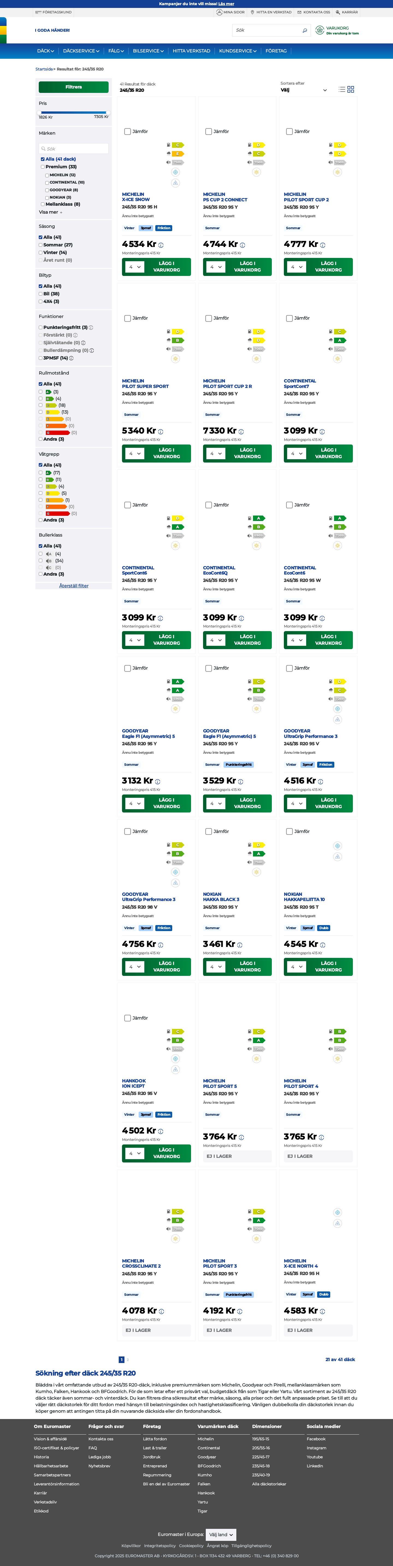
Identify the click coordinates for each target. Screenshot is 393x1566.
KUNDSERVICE (235, 51)
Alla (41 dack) (61, 159)
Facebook (316, 1439)
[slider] (39, 112)
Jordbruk (151, 1457)
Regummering (157, 1475)
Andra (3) (53, 439)
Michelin (206, 1439)
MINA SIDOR (230, 12)
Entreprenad (155, 1466)
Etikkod (41, 1511)
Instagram (316, 1448)
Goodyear (207, 1457)
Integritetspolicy (160, 1545)
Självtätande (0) (61, 342)
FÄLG (114, 51)
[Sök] (266, 30)
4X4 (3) (51, 301)
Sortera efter (293, 83)
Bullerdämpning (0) (65, 350)
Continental (209, 1448)
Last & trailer (155, 1448)
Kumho (205, 1475)
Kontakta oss (313, 12)
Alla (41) (52, 237)
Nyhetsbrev (99, 1466)
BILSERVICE (146, 51)
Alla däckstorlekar (269, 1484)
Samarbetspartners (52, 1475)
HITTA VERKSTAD (191, 51)
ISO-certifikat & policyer (56, 1448)
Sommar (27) (58, 245)
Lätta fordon (155, 1439)
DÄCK (43, 51)
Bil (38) (51, 293)
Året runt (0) (57, 260)
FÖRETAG (276, 51)
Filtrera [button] (74, 87)
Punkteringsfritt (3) (65, 327)
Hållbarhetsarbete (51, 1466)
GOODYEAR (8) (64, 190)
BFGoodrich (209, 1466)
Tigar (202, 1511)
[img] (179, 172)
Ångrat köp (217, 1545)
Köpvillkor (131, 1545)
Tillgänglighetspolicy (251, 1545)
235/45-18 (261, 1466)
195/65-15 (260, 1439)
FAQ (92, 1448)
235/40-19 (261, 1475)
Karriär (346, 12)
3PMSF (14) (55, 358)
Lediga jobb (99, 1457)
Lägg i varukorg (166, 267)
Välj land (218, 1534)
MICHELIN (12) (63, 175)
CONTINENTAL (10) (67, 182)
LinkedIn (315, 1466)
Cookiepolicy (191, 1545)
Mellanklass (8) (63, 204)
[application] (381, 1554)
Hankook (206, 1493)
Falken (204, 1484)
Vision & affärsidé (50, 1439)
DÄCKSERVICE (79, 51)
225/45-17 (260, 1457)
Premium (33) (61, 166)
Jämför (140, 131)
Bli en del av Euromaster (166, 1484)
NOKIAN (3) (60, 197)
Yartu (203, 1502)
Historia (41, 1457)
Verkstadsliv (45, 1502)
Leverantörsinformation (56, 1484)
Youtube (315, 1457)
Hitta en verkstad (270, 12)
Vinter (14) (55, 252)
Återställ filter (73, 585)
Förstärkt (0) (57, 335)
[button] (91, 327)
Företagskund (53, 12)
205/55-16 (261, 1448)
